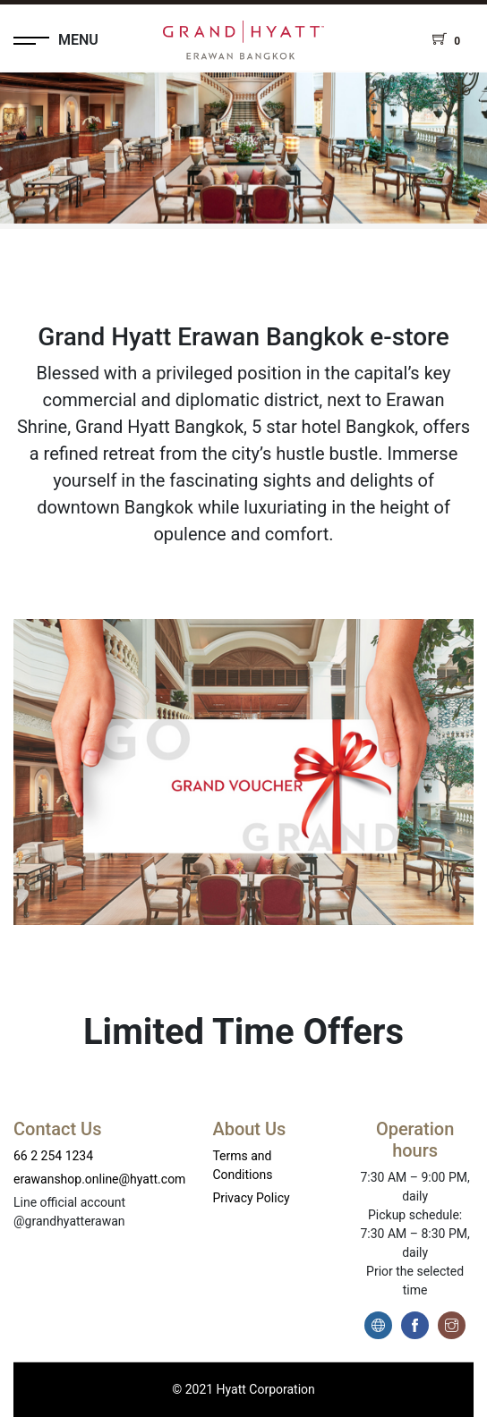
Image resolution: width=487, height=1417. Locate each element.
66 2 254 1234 (53, 1156)
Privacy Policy (250, 1198)
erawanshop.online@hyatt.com (99, 1179)
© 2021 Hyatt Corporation (243, 1389)
